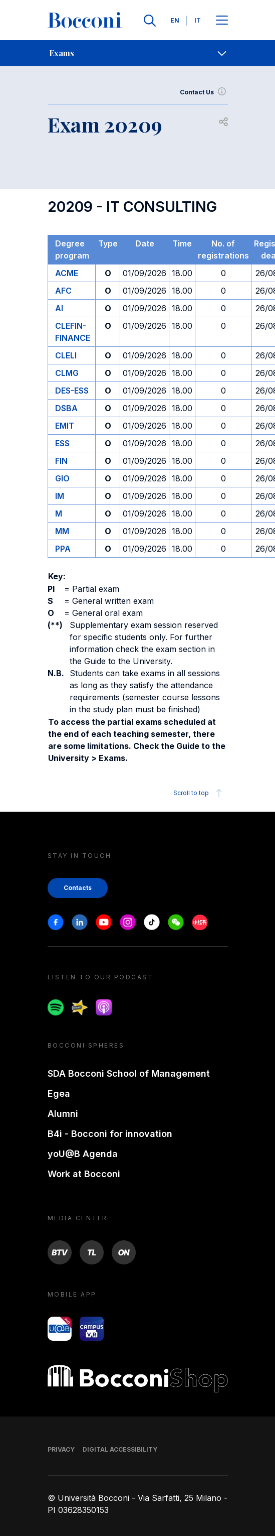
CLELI (66, 355)
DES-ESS (72, 391)
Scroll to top (199, 793)
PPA (63, 549)
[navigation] (137, 53)
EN (174, 20)
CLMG (67, 373)
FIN (61, 461)
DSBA (66, 408)
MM (62, 531)
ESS (62, 443)
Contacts (78, 887)
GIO (62, 478)
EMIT (64, 426)
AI (59, 308)
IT (198, 20)
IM (59, 496)
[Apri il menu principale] (222, 21)
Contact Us (204, 92)
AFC (63, 291)
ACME (66, 273)
